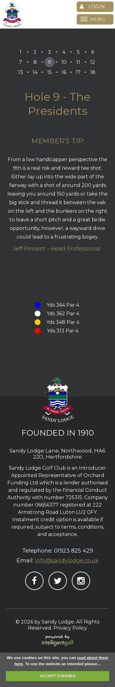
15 (49, 72)
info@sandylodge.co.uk (67, 560)
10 (64, 62)
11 (78, 62)
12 (92, 62)
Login (92, 7)
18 (92, 72)
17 (78, 72)
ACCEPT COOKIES (57, 675)
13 (20, 72)
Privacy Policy (70, 628)
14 (35, 72)
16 (64, 72)
